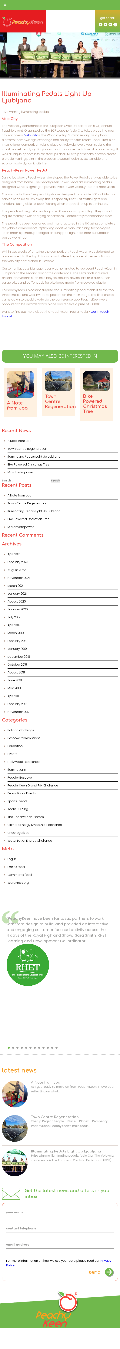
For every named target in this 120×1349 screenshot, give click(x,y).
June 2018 (15, 680)
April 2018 (14, 696)
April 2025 (15, 554)
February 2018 (17, 704)
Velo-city (31, 135)
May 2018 (14, 688)
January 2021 (17, 593)
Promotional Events (22, 793)
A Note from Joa (20, 441)
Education (15, 746)
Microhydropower (21, 472)
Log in (12, 859)
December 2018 (19, 657)
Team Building (18, 809)
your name (14, 1212)
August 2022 (17, 570)
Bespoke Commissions (24, 738)
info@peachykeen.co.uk (48, 1340)
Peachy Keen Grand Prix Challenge (33, 785)
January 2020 (18, 609)
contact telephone (21, 1229)
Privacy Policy (60, 1346)
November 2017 (19, 712)
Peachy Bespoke (20, 777)
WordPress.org (18, 883)
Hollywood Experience (24, 762)
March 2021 (16, 586)
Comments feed (20, 875)
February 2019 (17, 641)
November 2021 (19, 578)
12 (56, 1048)
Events (12, 754)
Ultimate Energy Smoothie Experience (35, 825)
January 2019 (17, 649)
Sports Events (17, 801)
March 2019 (16, 633)
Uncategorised (18, 833)
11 (52, 1048)
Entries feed (16, 867)
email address (17, 1245)
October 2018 (17, 664)
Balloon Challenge (21, 730)
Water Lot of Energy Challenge (30, 840)
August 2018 (16, 672)
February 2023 (18, 562)
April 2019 (14, 625)
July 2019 (14, 617)
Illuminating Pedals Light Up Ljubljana (34, 456)
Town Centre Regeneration (27, 449)
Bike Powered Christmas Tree (28, 464)
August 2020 (17, 601)
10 (48, 1048)
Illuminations (17, 770)
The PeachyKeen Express (26, 817)
